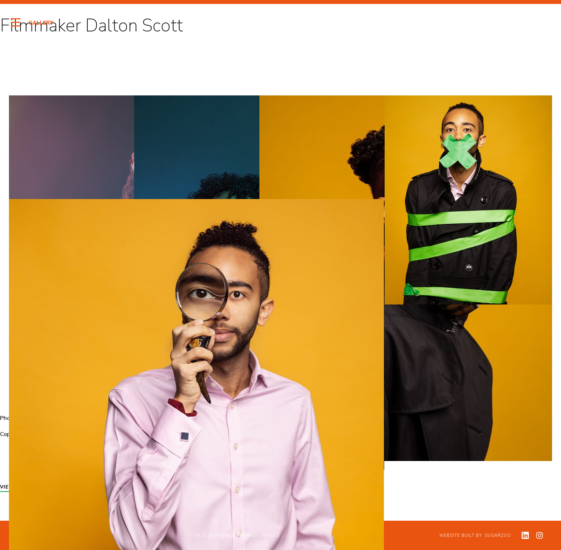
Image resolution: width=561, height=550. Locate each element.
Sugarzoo (498, 535)
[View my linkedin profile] (525, 535)
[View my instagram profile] (539, 535)
